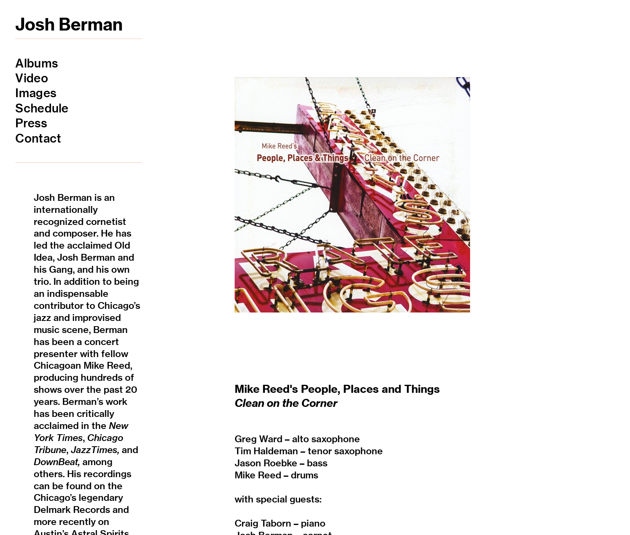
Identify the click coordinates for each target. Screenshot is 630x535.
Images (35, 93)
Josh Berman (69, 24)
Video (31, 78)
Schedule (41, 108)
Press (31, 123)
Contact (38, 138)
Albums (36, 63)
